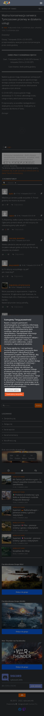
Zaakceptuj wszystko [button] (14, 394)
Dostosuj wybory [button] (12, 390)
